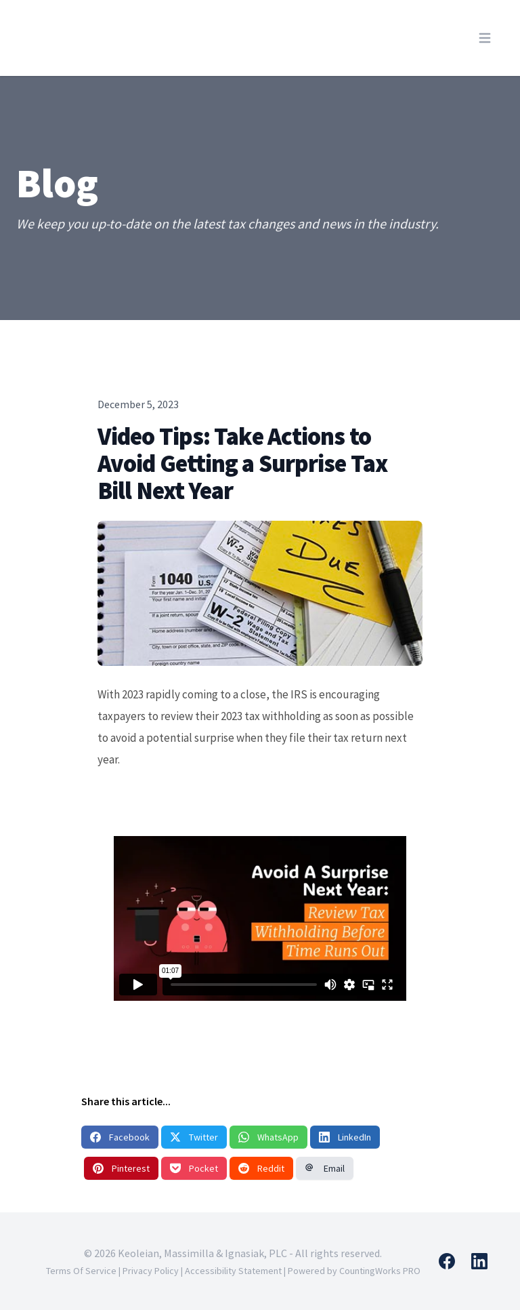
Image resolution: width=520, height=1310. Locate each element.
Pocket (194, 1168)
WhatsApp (268, 1137)
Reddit (261, 1168)
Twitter (194, 1137)
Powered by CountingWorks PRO (354, 1271)
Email (325, 1168)
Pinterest (121, 1168)
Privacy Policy (151, 1271)
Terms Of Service (81, 1271)
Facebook (120, 1137)
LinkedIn (345, 1137)
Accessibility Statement (233, 1271)
